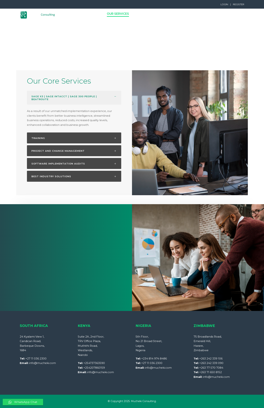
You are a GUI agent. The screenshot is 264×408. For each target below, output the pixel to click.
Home (72, 13)
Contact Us (194, 13)
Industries (168, 13)
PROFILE (90, 13)
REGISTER (238, 4)
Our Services (118, 13)
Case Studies (222, 13)
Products (144, 13)
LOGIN (224, 4)
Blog (243, 13)
